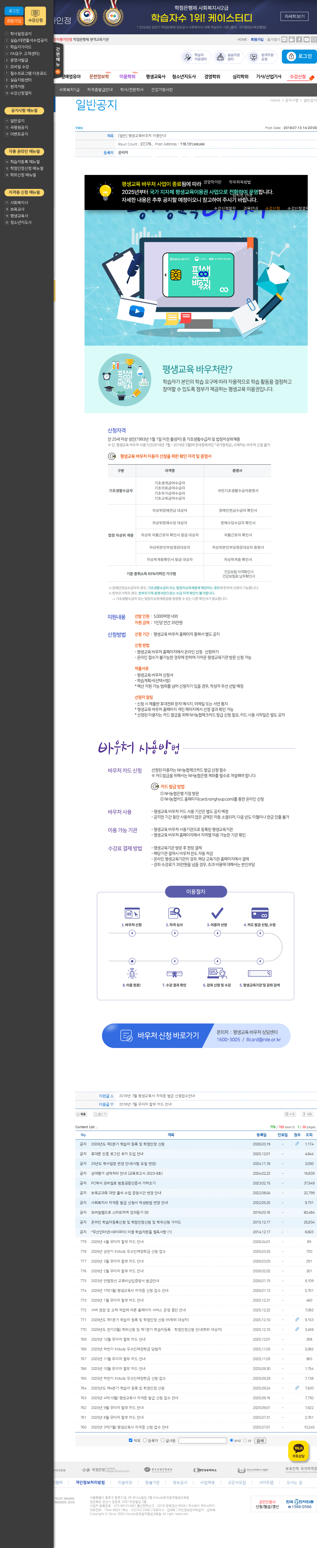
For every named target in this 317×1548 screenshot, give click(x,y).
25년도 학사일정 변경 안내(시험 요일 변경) (123, 1164)
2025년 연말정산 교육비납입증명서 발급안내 (125, 1281)
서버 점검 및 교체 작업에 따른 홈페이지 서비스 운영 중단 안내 (138, 1310)
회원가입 (14, 21)
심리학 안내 (242, 195)
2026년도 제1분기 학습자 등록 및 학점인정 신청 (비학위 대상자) (140, 1320)
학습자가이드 (18, 47)
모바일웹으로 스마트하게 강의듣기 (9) (119, 1213)
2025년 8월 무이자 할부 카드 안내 (117, 1418)
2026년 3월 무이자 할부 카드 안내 (117, 1261)
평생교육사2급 (183, 156)
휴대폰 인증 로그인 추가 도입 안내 (117, 1154)
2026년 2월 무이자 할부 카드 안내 (117, 1271)
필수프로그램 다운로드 (25, 73)
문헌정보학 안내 (101, 129)
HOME (242, 39)
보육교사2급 (68, 103)
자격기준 (113, 116)
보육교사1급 (96, 103)
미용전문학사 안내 (133, 142)
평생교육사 (16, 216)
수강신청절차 (18, 93)
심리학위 (240, 76)
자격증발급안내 (100, 90)
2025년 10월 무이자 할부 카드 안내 (118, 1369)
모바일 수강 (16, 67)
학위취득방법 (240, 182)
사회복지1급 (69, 90)
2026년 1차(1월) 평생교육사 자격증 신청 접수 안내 (130, 1291)
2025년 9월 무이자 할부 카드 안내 (117, 1408)
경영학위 (212, 76)
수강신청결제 (298, 208)
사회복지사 (16, 203)
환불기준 (152, 1482)
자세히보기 (295, 16)
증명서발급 (16, 60)
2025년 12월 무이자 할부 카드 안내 (118, 1339)
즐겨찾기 (273, 39)
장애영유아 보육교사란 (79, 116)
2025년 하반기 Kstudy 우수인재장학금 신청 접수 (128, 1378)
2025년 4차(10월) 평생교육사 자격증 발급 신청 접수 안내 (134, 1398)
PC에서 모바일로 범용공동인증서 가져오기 (123, 1183)
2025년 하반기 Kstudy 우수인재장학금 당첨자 (126, 1349)
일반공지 (14, 121)
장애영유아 (71, 76)
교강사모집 (237, 1482)
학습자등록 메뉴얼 (22, 162)
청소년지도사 (18, 222)
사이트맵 (266, 1482)
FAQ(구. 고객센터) (21, 53)
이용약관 (125, 1482)
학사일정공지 (18, 34)
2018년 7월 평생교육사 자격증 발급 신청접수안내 (157, 1096)
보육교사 (14, 209)
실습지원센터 (18, 80)
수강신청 (35, 20)
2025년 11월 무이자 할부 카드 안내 (118, 1359)
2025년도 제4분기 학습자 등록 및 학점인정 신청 (128, 1388)
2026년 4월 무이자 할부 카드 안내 (117, 1242)
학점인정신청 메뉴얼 (23, 168)
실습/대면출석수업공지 (26, 40)
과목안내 (250, 208)
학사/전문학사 (132, 90)
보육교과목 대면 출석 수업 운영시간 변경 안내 (126, 1193)
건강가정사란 (162, 90)
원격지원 (14, 86)
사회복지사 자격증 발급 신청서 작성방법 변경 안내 (129, 1203)
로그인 (14, 11)
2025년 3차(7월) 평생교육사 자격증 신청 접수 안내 (130, 1427)
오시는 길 (294, 1482)
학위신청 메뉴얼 (20, 175)
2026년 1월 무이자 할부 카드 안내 (117, 1300)
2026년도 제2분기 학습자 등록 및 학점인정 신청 (128, 1144)
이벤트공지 (16, 134)
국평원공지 (16, 127)
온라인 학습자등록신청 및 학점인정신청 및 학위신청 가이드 (136, 1222)
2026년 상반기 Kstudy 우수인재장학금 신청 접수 (128, 1252)
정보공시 (180, 1482)
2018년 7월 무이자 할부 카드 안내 (145, 1104)
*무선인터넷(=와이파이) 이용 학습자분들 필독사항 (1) (131, 1232)
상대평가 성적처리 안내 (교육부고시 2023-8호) (126, 1173)
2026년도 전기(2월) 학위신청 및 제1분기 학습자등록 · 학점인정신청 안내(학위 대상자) (156, 1330)
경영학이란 (212, 182)
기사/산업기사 (268, 76)
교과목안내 (137, 116)
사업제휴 (207, 1482)
